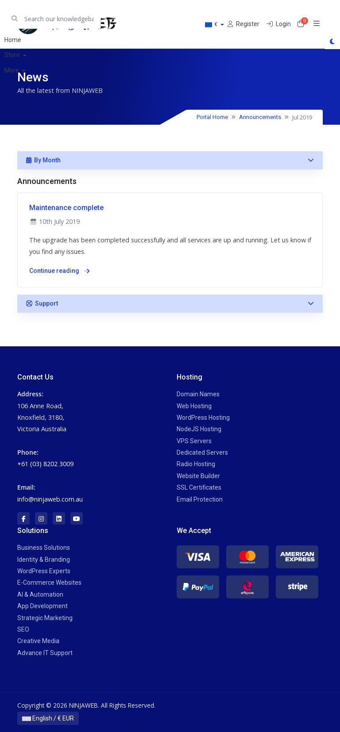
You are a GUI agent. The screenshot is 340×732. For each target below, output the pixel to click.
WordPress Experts (43, 571)
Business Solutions (43, 547)
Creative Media (38, 640)
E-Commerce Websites (49, 582)
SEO (23, 629)
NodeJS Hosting (199, 429)
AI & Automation (40, 594)
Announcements (260, 117)
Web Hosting (194, 406)
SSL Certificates (199, 487)
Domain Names (198, 394)
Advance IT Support (45, 652)
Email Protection (200, 499)
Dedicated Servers (202, 452)
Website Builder (198, 475)
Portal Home (212, 117)
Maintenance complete (66, 207)
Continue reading (59, 270)
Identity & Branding (43, 559)
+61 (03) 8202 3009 (45, 464)
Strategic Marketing (45, 617)
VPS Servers (194, 441)
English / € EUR (48, 718)
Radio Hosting (196, 464)
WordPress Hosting (203, 417)
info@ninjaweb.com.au (50, 499)
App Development (42, 605)
